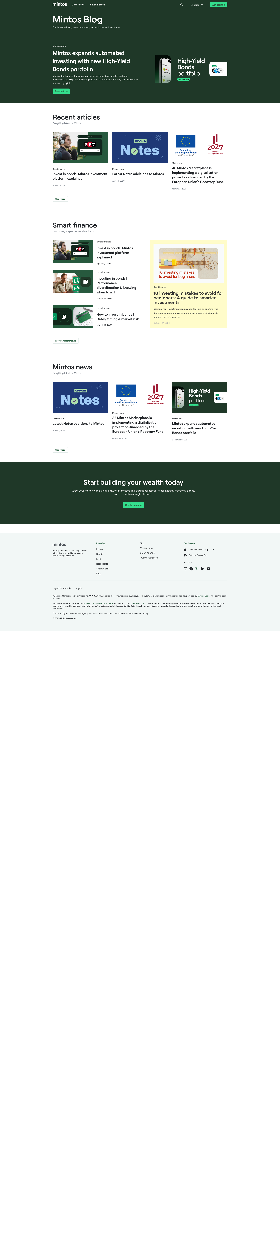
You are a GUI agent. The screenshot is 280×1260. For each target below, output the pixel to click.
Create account (133, 505)
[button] (181, 4)
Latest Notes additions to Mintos (138, 174)
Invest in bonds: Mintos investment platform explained (115, 252)
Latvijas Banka (204, 596)
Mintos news (77, 4)
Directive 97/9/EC (139, 603)
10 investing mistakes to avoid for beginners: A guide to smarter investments (188, 297)
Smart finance (97, 4)
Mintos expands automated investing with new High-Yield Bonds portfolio (91, 61)
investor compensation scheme (98, 603)
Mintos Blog (78, 19)
